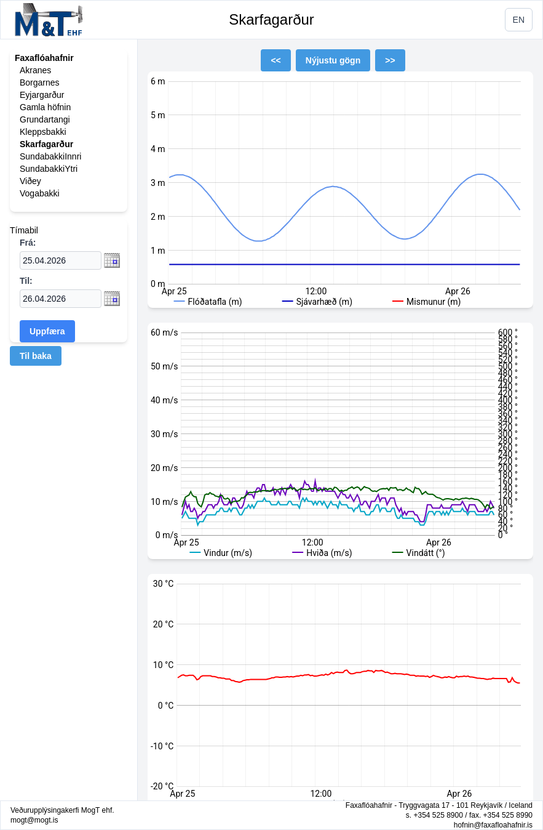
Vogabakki (40, 193)
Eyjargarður (42, 95)
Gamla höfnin (45, 107)
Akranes (35, 70)
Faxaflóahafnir (44, 58)
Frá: (28, 243)
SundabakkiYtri (48, 169)
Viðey (30, 181)
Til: (26, 281)
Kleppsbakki (43, 132)
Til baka (36, 356)
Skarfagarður (271, 19)
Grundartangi (45, 119)
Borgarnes (40, 82)
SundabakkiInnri (50, 156)
